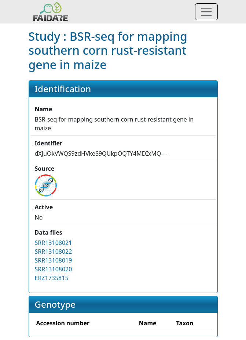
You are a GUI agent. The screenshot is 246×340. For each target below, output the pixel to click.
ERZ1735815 (52, 278)
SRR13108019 (53, 260)
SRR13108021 (53, 243)
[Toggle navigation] (206, 11)
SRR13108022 (53, 251)
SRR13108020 (53, 269)
